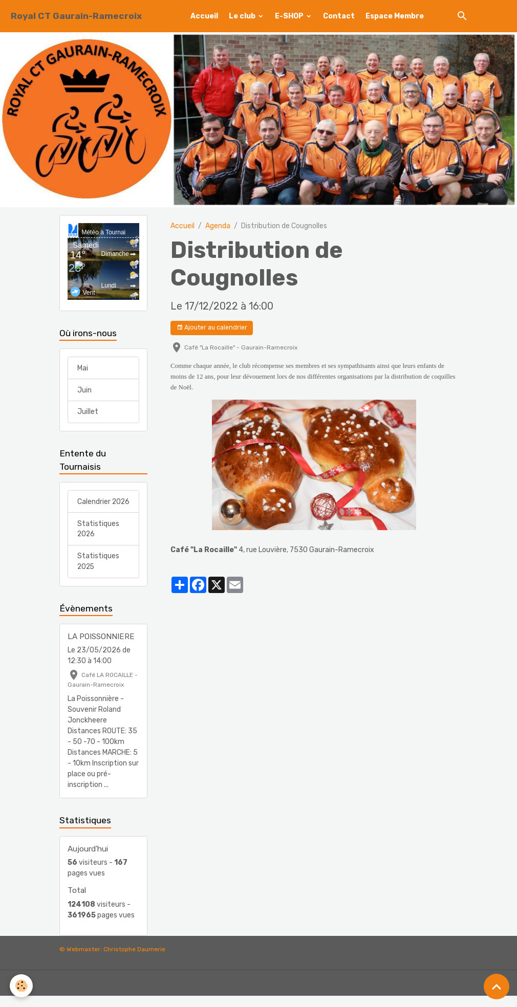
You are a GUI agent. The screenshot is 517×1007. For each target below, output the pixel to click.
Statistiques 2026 (98, 540)
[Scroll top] (496, 986)
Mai (82, 368)
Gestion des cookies (259, 994)
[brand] (76, 16)
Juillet (87, 412)
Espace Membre (394, 16)
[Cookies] (21, 985)
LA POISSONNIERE (101, 647)
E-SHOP (290, 16)
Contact (339, 16)
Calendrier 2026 (94, 507)
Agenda (217, 226)
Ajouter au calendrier (212, 328)
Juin (84, 390)
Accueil (204, 16)
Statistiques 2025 (98, 572)
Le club (243, 16)
